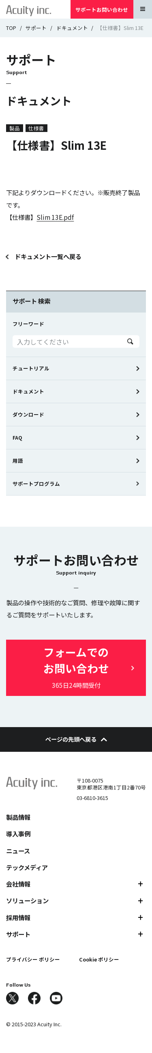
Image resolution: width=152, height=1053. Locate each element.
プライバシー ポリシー (33, 959)
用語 (18, 460)
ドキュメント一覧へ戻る (48, 256)
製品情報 (18, 817)
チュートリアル (31, 368)
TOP (11, 28)
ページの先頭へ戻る (76, 739)
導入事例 (18, 833)
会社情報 (18, 883)
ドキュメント (72, 28)
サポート (36, 28)
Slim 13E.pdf (55, 217)
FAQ (17, 437)
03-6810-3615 (92, 798)
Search (130, 341)
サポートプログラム (36, 483)
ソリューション (27, 900)
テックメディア (27, 867)
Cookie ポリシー (99, 959)
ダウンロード (28, 414)
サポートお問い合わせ (101, 9)
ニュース (18, 850)
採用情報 (18, 917)
